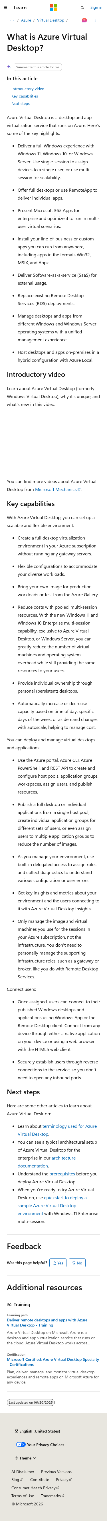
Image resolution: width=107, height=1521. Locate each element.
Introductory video (27, 88)
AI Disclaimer (22, 1471)
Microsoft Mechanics (56, 489)
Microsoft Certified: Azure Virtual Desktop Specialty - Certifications (53, 1362)
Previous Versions (56, 1471)
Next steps (20, 103)
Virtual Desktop (50, 20)
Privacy (62, 1479)
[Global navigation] (5, 8)
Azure (26, 20)
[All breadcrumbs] (12, 20)
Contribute (39, 1479)
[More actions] (95, 20)
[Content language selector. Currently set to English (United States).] (37, 1431)
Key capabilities (24, 96)
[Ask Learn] (84, 20)
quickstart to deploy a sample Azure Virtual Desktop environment (52, 1205)
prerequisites (62, 1174)
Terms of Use (22, 1495)
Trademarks (51, 1495)
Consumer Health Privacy (33, 1487)
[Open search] (82, 8)
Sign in (96, 7)
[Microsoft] (53, 7)
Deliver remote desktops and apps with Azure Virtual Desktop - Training (47, 1322)
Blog (15, 1479)
